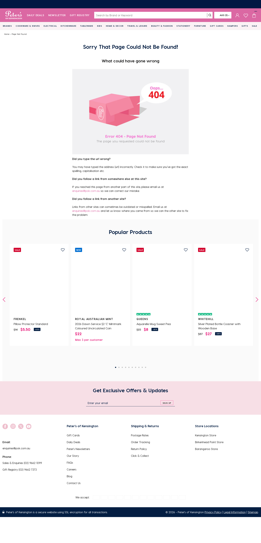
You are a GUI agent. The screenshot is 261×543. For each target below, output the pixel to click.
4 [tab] (125, 367)
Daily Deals (35, 15)
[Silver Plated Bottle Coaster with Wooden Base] (223, 282)
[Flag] (222, 15)
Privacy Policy (213, 512)
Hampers (232, 26)
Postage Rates (140, 435)
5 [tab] (129, 367)
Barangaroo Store (206, 448)
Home (6, 34)
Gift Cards (216, 26)
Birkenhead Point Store (209, 442)
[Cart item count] (254, 15)
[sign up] (166, 402)
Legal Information (235, 512)
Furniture (200, 26)
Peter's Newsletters (78, 448)
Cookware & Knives (28, 26)
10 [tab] (145, 367)
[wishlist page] (246, 15)
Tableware (86, 26)
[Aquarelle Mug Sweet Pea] (161, 282)
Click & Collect (140, 455)
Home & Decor (115, 26)
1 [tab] (115, 367)
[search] (210, 15)
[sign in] (237, 15)
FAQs (70, 462)
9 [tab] (142, 367)
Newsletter (57, 15)
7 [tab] (135, 367)
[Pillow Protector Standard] (39, 282)
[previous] (5, 299)
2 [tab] (119, 367)
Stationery (183, 26)
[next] (256, 299)
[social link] (5, 426)
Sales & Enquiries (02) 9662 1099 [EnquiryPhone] (22, 462)
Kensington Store (205, 435)
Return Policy (139, 448)
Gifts (245, 26)
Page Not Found (19, 34)
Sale (254, 26)
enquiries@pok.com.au (86, 190)
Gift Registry (80, 15)
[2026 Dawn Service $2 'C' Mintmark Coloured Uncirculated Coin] (100, 282)
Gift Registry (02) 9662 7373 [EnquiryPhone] (19, 469)
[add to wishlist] (63, 249)
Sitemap (253, 512)
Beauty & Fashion (162, 26)
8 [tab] (138, 367)
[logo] (13, 15)
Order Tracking (140, 442)
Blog (69, 476)
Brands (7, 26)
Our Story (73, 455)
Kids (99, 26)
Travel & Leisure (137, 26)
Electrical (50, 26)
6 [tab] (132, 367)
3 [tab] (122, 367)
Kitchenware (68, 26)
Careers (71, 469)
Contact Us (74, 483)
